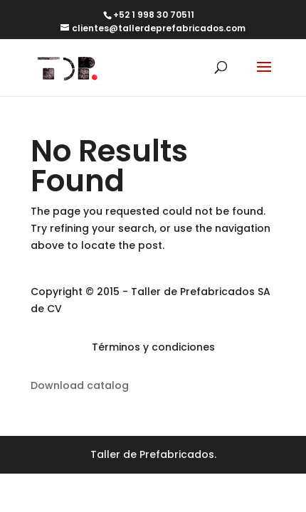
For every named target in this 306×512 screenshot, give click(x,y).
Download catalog (80, 385)
